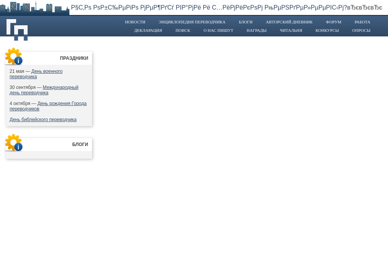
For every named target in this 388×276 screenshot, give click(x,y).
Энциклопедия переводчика (192, 22)
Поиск (183, 30)
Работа (362, 22)
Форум (333, 22)
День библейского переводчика (43, 119)
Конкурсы (327, 30)
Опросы (361, 30)
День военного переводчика (36, 74)
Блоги (246, 22)
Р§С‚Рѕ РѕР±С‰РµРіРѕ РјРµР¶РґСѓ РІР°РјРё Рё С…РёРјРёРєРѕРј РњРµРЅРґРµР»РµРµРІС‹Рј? (209, 7)
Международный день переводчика (44, 90)
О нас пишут (218, 30)
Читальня (291, 30)
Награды (256, 30)
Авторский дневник (289, 22)
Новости (135, 22)
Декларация (148, 30)
